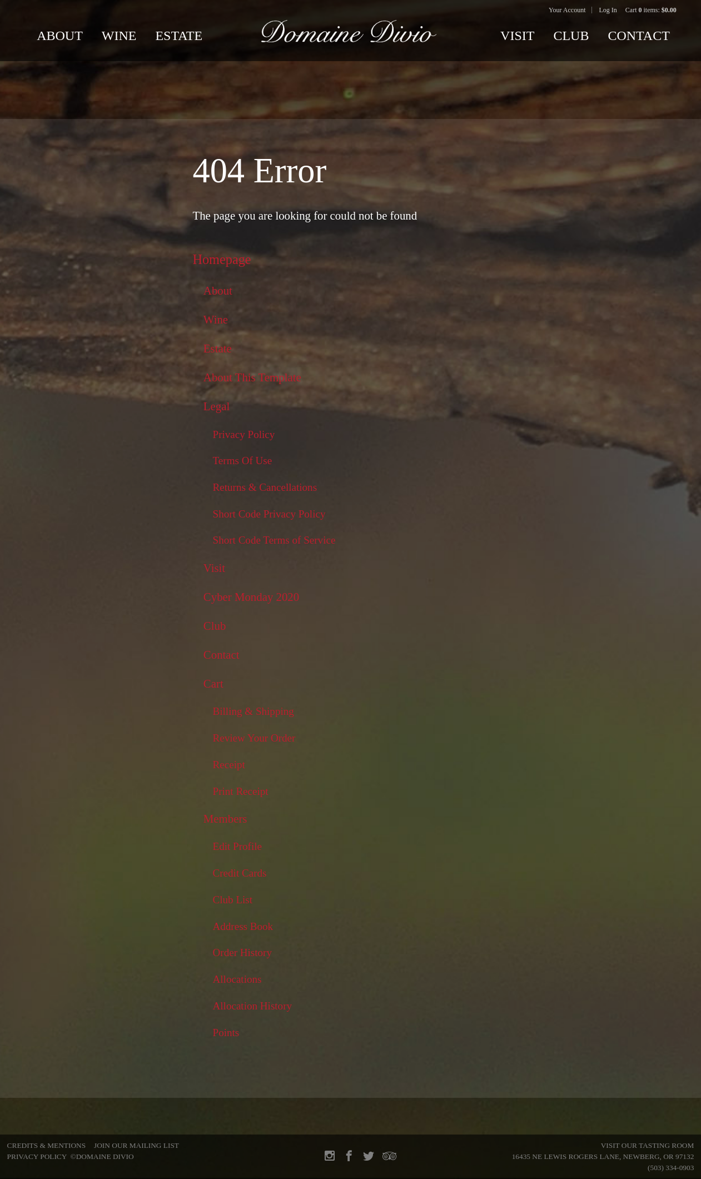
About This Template (252, 377)
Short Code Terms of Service (274, 540)
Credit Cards (240, 873)
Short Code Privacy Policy (269, 514)
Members (225, 818)
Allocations (237, 979)
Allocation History (252, 1006)
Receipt (229, 764)
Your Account (567, 10)
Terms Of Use (242, 460)
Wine (119, 35)
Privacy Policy (244, 434)
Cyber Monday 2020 (251, 597)
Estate (178, 35)
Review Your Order (254, 738)
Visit (517, 35)
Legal (216, 406)
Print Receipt (241, 791)
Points (226, 1032)
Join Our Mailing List (136, 1145)
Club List (233, 900)
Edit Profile (237, 846)
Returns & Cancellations (265, 487)
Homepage (221, 259)
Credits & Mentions (46, 1145)
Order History (242, 952)
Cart (213, 683)
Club (571, 35)
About (60, 35)
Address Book (243, 926)
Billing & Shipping (253, 711)
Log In (608, 10)
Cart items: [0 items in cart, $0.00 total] (651, 10)
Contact (638, 35)
